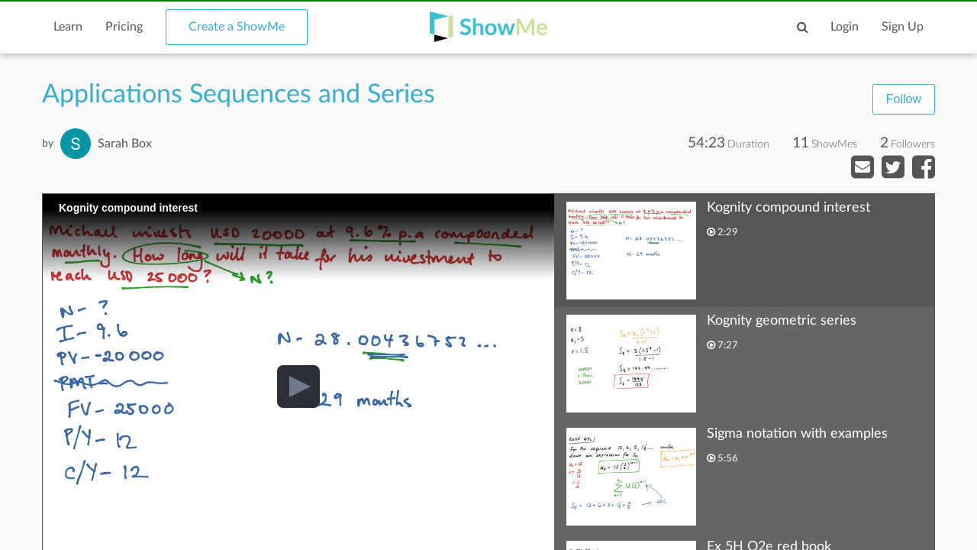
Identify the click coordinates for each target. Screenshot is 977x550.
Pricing (124, 27)
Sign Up (903, 27)
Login (844, 27)
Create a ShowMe (237, 27)
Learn (67, 27)
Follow (903, 98)
